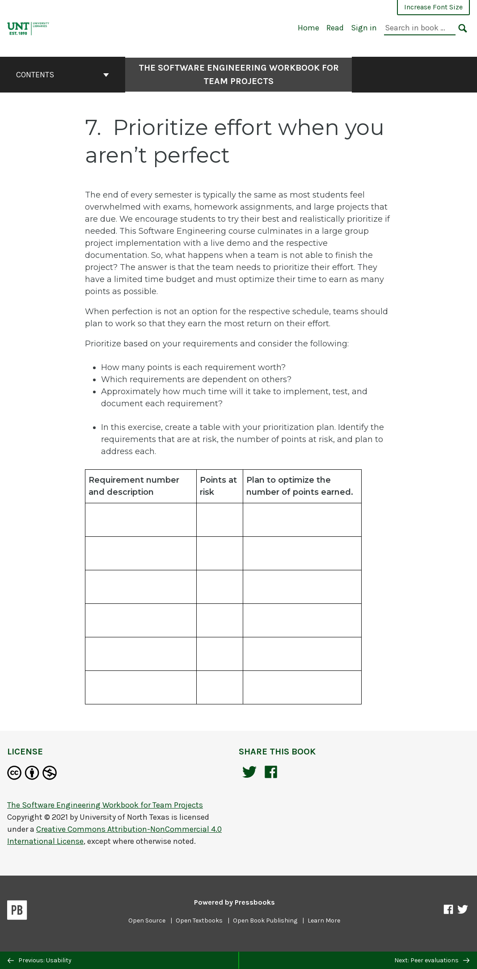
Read (335, 28)
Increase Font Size (433, 7)
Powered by (234, 902)
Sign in (364, 28)
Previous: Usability (40, 960)
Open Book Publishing (265, 920)
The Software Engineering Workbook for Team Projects (239, 74)
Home (308, 28)
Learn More (324, 920)
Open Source (146, 920)
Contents (62, 75)
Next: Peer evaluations (431, 960)
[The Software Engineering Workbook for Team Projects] (28, 27)
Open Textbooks (199, 920)
